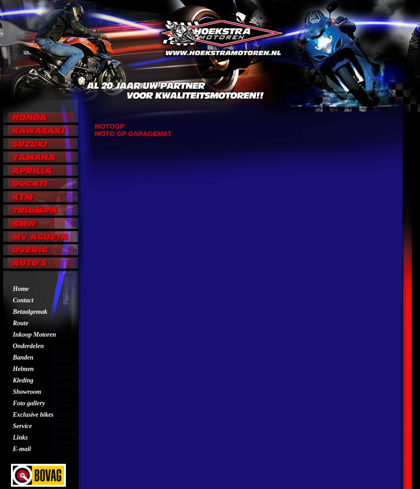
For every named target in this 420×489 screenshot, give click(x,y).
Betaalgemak (30, 311)
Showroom (27, 391)
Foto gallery (29, 403)
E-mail (22, 449)
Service (22, 426)
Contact (23, 300)
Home (21, 288)
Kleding (23, 380)
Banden (23, 357)
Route (20, 323)
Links (20, 437)
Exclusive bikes (33, 414)
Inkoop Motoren (34, 334)
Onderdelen (28, 346)
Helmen (23, 368)
